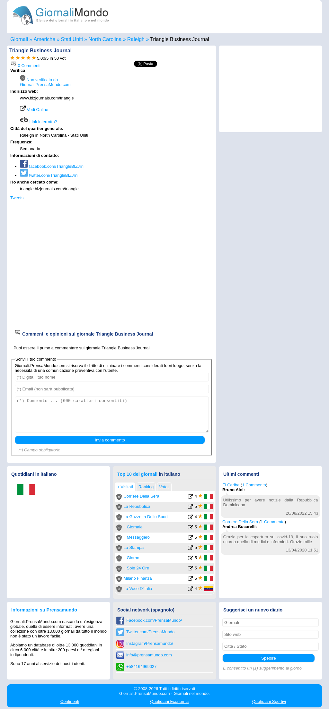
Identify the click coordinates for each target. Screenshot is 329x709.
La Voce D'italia (137, 588)
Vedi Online (34, 109)
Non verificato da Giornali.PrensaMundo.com (45, 82)
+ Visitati (125, 486)
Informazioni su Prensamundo (44, 609)
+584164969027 (141, 666)
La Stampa (133, 547)
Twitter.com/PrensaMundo (150, 631)
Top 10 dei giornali (137, 474)
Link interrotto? (38, 121)
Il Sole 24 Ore (136, 568)
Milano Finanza (137, 578)
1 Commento (254, 485)
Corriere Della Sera (141, 496)
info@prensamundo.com (149, 655)
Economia (169, 701)
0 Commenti (25, 65)
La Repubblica (136, 506)
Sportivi (269, 701)
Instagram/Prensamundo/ (149, 643)
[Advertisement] (159, 113)
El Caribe (230, 485)
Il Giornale (132, 527)
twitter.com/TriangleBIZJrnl (49, 175)
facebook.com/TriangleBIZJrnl (52, 166)
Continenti (69, 701)
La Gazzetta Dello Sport (145, 516)
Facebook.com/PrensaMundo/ (154, 620)
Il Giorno (131, 557)
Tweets (16, 197)
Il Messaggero (136, 537)
